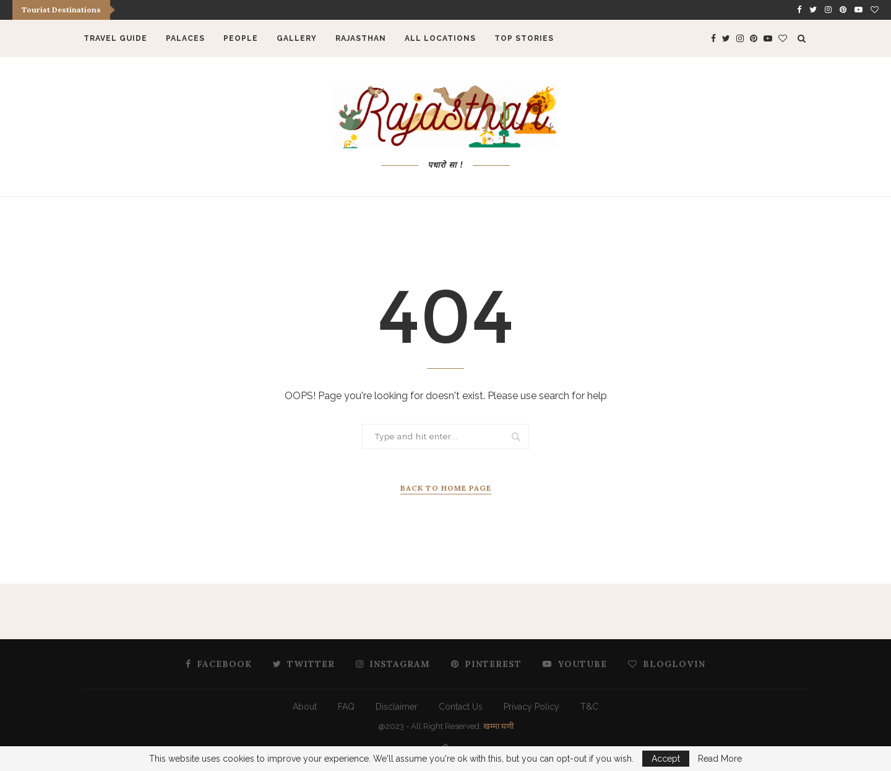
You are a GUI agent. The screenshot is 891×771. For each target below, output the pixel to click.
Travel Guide (115, 38)
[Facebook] (799, 10)
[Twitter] (813, 10)
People (240, 38)
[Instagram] (828, 10)
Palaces (185, 38)
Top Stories (524, 38)
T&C (589, 707)
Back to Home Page (445, 488)
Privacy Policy (531, 707)
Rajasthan (360, 38)
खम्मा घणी (498, 726)
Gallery (297, 38)
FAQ (346, 707)
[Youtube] (858, 10)
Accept (666, 759)
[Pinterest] (843, 10)
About (305, 707)
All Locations (440, 38)
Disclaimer (397, 707)
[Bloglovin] (875, 10)
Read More (720, 758)
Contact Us (461, 707)
